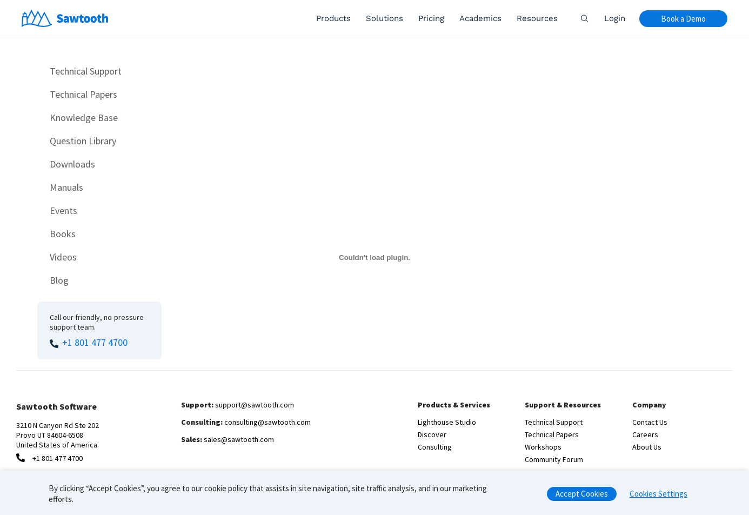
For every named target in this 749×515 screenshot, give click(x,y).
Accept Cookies (582, 496)
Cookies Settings (658, 496)
